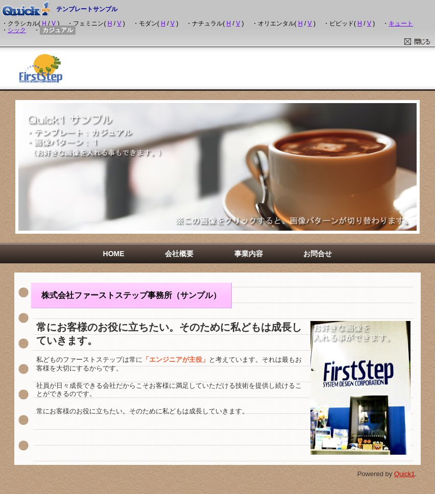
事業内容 (248, 254)
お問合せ (317, 254)
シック (17, 30)
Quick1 (404, 474)
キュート (401, 23)
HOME (114, 254)
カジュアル (57, 30)
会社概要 (179, 254)
